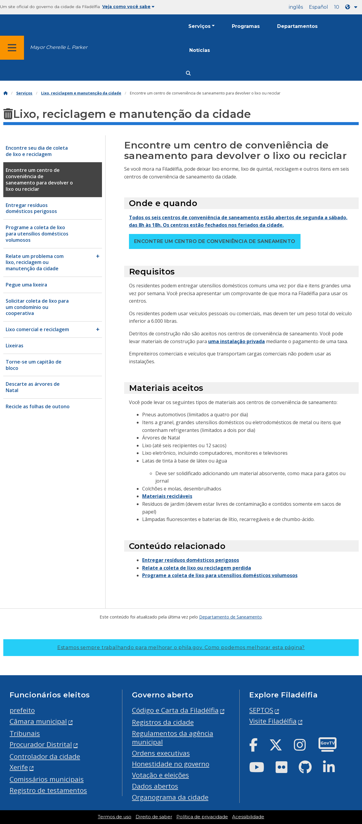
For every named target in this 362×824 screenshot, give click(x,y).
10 (336, 7)
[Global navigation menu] (12, 48)
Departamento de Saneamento (230, 617)
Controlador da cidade (45, 756)
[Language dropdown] (352, 7)
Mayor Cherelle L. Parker (58, 47)
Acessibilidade (248, 817)
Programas (246, 26)
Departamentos (297, 26)
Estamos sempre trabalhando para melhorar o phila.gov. (181, 647)
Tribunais (25, 733)
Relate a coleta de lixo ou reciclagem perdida (196, 568)
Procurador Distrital (41, 744)
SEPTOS (261, 710)
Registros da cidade (163, 722)
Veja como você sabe (128, 6)
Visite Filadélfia (273, 721)
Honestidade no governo (170, 764)
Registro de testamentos (48, 790)
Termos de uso (114, 817)
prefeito (22, 710)
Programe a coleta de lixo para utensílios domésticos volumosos (220, 575)
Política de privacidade (202, 817)
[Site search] (188, 73)
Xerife (19, 767)
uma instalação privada (236, 341)
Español (318, 7)
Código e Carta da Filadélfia (175, 710)
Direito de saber (154, 817)
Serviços (199, 26)
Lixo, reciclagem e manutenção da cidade (81, 93)
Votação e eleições (160, 775)
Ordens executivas (161, 753)
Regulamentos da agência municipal (172, 738)
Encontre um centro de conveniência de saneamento (214, 241)
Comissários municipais (47, 779)
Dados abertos (155, 786)
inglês (296, 7)
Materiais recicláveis (167, 496)
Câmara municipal (38, 721)
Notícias (199, 50)
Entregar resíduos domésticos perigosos (190, 560)
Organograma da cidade (170, 797)
